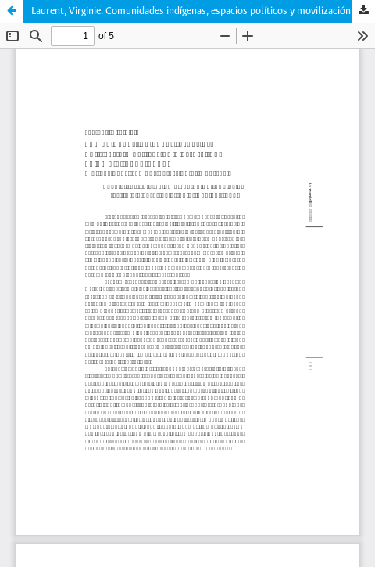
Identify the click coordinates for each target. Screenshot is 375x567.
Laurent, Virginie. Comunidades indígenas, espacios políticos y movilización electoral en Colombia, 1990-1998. (203, 11)
